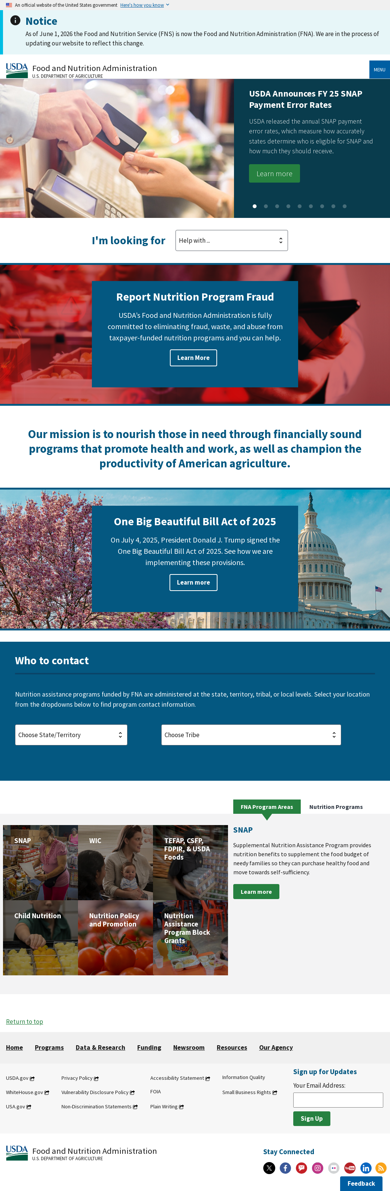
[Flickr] (334, 1168)
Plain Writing (164, 1106)
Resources (232, 1047)
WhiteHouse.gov (24, 1092)
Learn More (193, 358)
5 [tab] (299, 206)
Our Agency (276, 1047)
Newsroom (189, 1047)
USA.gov (15, 1106)
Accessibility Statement (177, 1078)
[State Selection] (71, 734)
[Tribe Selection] (251, 734)
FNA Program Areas (267, 806)
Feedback (361, 1183)
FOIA (155, 1091)
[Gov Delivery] (302, 1168)
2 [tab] (266, 206)
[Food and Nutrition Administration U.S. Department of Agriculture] (187, 70)
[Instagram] (318, 1168)
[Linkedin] (366, 1168)
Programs (49, 1047)
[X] (269, 1168)
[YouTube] (350, 1168)
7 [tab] (322, 206)
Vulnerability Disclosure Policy (95, 1092)
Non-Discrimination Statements (97, 1106)
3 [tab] (277, 206)
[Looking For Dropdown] (232, 240)
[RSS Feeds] (381, 1168)
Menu (380, 70)
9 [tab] (344, 206)
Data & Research (100, 1047)
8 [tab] (333, 206)
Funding (149, 1047)
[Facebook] (285, 1168)
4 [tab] (288, 206)
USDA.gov (17, 1078)
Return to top (24, 1021)
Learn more (274, 173)
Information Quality (243, 1077)
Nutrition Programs (336, 806)
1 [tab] (254, 206)
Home (14, 1047)
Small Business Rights (246, 1092)
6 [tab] (311, 206)
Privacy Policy (77, 1078)
